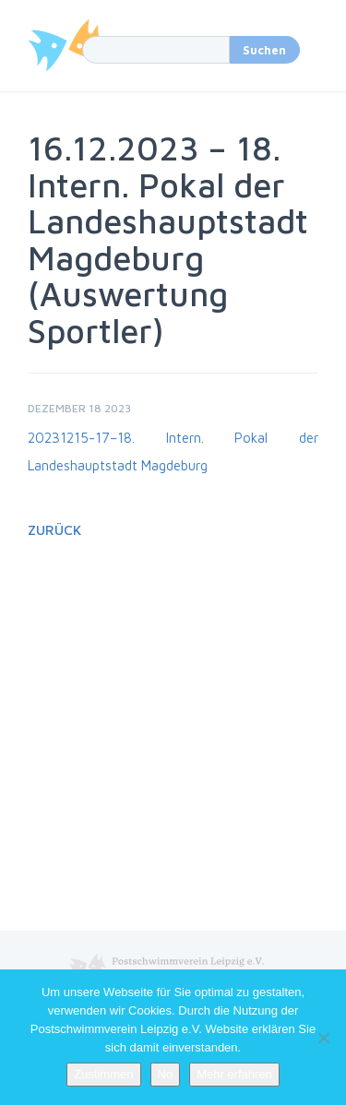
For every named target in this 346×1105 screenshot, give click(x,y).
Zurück (54, 530)
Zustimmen (103, 1074)
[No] (323, 1037)
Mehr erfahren (234, 1074)
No (165, 1074)
